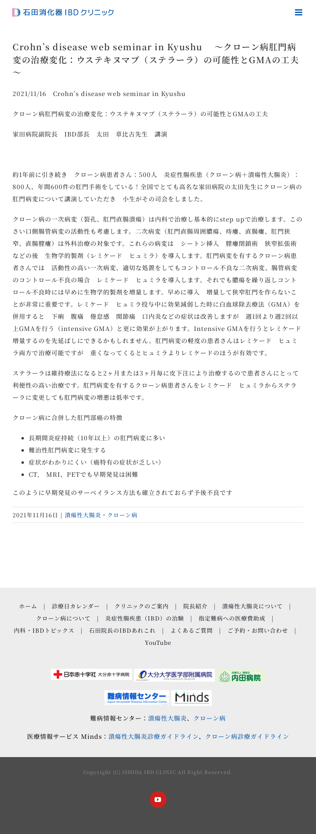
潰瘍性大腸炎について (252, 606)
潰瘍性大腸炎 (167, 718)
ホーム (28, 606)
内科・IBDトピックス (44, 630)
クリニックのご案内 (142, 606)
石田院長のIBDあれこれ (122, 630)
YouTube (158, 642)
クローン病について (63, 618)
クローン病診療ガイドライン (247, 736)
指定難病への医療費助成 (232, 618)
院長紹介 (195, 606)
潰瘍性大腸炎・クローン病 (101, 515)
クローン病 (209, 718)
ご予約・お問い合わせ (257, 630)
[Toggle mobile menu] (299, 12)
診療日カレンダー (76, 606)
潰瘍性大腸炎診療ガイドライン (153, 736)
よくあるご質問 (191, 630)
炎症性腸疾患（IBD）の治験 (144, 618)
